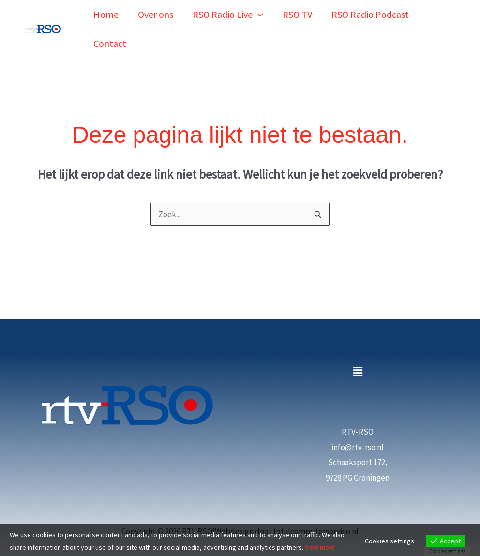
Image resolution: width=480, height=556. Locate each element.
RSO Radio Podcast (370, 9)
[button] (258, 9)
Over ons (155, 9)
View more (320, 547)
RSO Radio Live (228, 9)
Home (106, 9)
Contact (109, 27)
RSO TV (297, 9)
